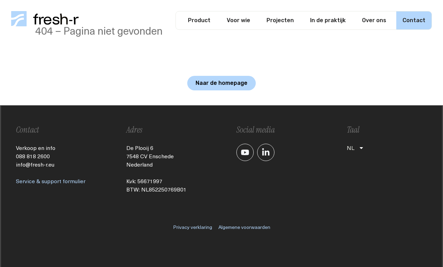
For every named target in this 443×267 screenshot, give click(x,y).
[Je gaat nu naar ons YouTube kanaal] (245, 152)
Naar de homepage (221, 83)
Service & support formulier (50, 181)
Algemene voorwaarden (244, 227)
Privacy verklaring (192, 227)
